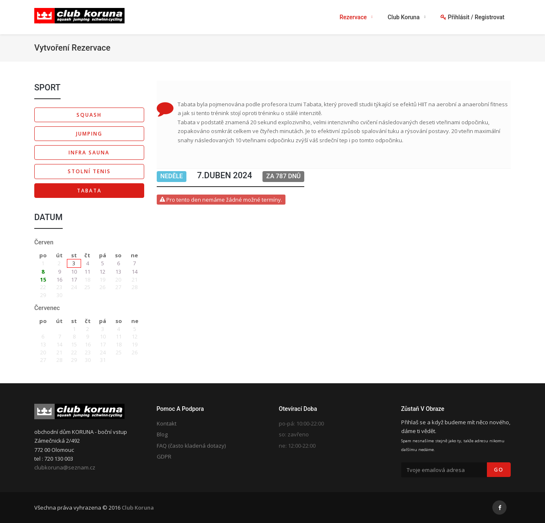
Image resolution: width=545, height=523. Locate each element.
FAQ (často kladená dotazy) (191, 445)
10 (74, 271)
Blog (162, 434)
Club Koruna (138, 507)
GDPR (164, 456)
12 (102, 271)
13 (118, 271)
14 (135, 271)
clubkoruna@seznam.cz (64, 467)
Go (499, 469)
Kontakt (166, 423)
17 (74, 279)
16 (59, 279)
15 (43, 279)
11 (87, 271)
